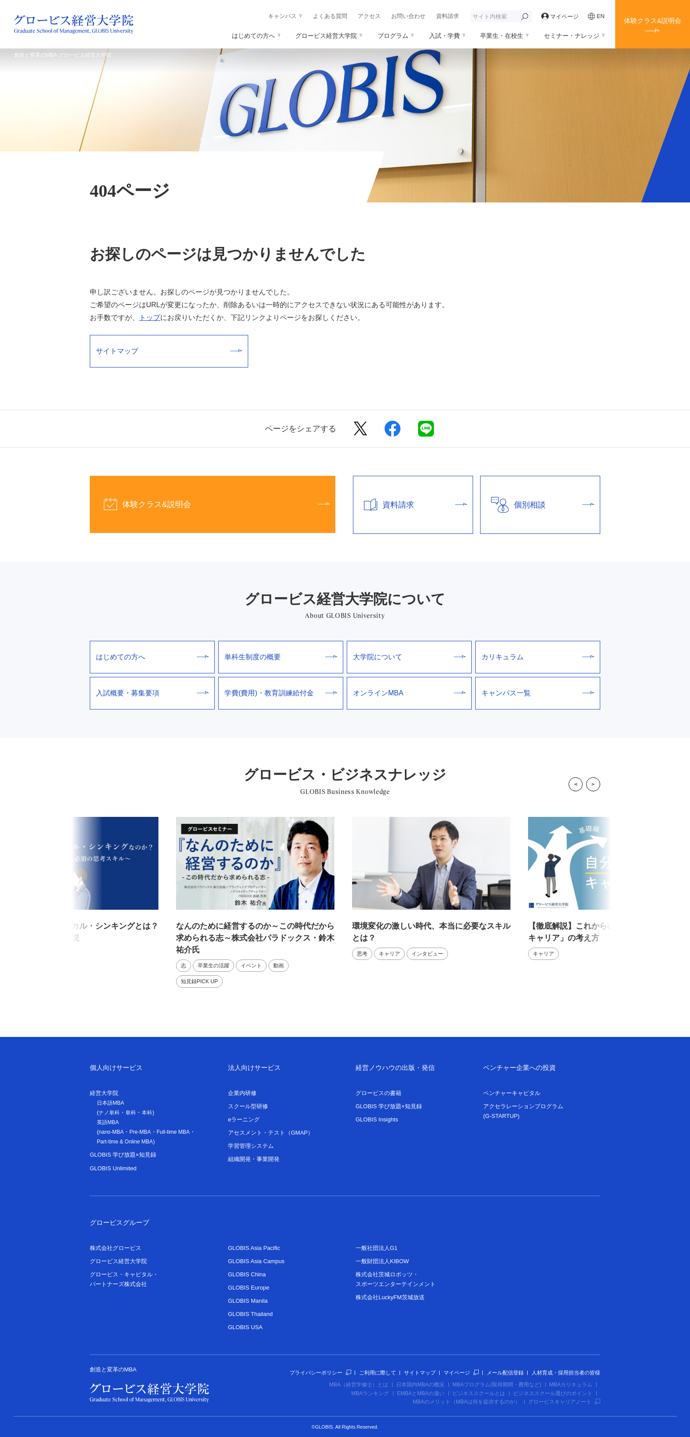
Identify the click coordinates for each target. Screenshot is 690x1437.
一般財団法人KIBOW (382, 1261)
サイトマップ (169, 351)
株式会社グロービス (115, 1248)
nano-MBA (111, 1132)
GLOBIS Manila (248, 1300)
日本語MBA (110, 1103)
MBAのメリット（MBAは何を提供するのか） (466, 1402)
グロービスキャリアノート (564, 1402)
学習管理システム (251, 1146)
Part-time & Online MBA (125, 1142)
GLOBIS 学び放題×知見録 (123, 1154)
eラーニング (244, 1119)
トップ (149, 317)
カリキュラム (537, 657)
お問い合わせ (408, 16)
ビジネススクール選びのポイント (552, 1393)
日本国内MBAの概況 (420, 1385)
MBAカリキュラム (570, 1385)
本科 (147, 1113)
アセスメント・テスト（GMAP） (270, 1132)
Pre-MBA (140, 1132)
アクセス (369, 16)
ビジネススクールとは (478, 1393)
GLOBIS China (247, 1274)
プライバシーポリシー (320, 1373)
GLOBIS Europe (248, 1287)
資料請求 (447, 16)
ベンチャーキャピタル (511, 1093)
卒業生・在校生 (501, 35)
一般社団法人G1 (376, 1248)
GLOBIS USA (245, 1327)
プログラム (393, 35)
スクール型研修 (248, 1106)
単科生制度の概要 (280, 657)
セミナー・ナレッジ (571, 35)
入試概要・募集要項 (152, 693)
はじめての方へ (253, 35)
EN (596, 16)
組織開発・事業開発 (253, 1159)
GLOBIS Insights (377, 1119)
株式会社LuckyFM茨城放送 (390, 1297)
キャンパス (282, 16)
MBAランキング (370, 1393)
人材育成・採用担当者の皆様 (566, 1373)
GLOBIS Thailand (250, 1314)
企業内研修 (242, 1093)
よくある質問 (330, 16)
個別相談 (537, 505)
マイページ (560, 16)
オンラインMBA (409, 693)
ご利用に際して (377, 1373)
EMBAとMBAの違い (420, 1393)
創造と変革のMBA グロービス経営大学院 (62, 55)
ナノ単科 (109, 1113)
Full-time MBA (173, 1132)
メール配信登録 (505, 1373)
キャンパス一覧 (537, 693)
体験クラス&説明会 (652, 20)
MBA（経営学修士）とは (358, 1385)
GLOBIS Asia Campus (256, 1261)
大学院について (409, 657)
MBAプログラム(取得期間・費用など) (496, 1385)
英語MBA (108, 1122)
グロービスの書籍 (378, 1093)
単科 (130, 1113)
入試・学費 (444, 35)
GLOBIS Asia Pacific (254, 1248)
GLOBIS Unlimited (113, 1168)
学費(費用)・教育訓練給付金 (280, 693)
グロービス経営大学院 (326, 35)
